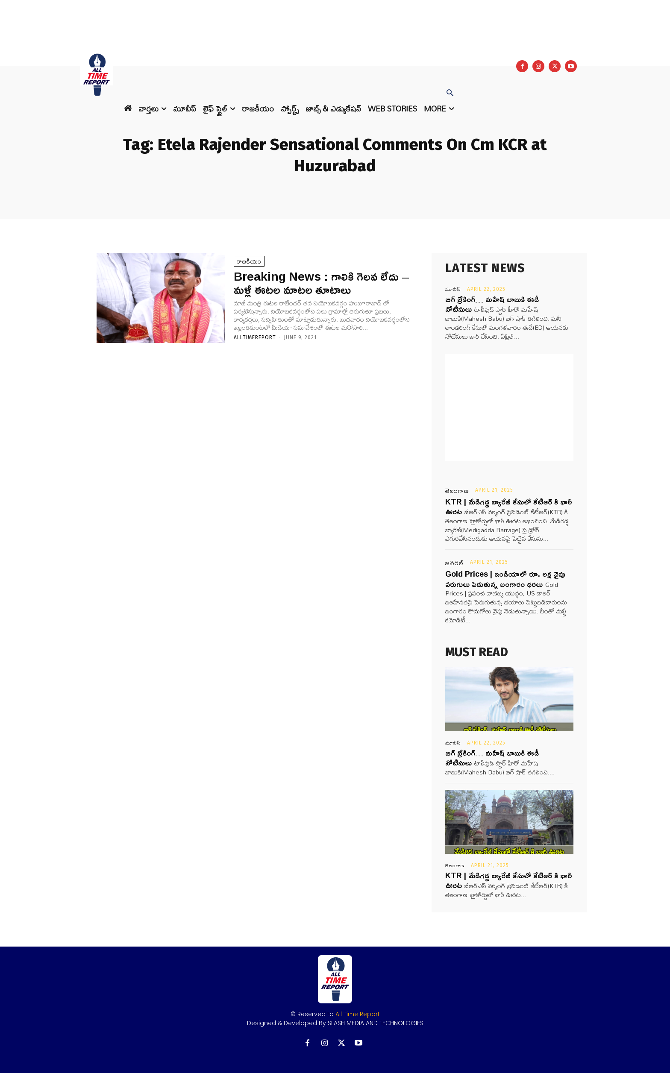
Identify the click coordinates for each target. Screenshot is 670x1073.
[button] (450, 93)
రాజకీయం (249, 261)
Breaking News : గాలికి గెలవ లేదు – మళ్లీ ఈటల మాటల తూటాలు (321, 283)
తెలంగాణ (457, 490)
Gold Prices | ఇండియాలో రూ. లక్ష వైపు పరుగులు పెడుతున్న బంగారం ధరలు (505, 578)
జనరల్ (454, 563)
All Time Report (357, 1014)
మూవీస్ (453, 289)
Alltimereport (255, 337)
